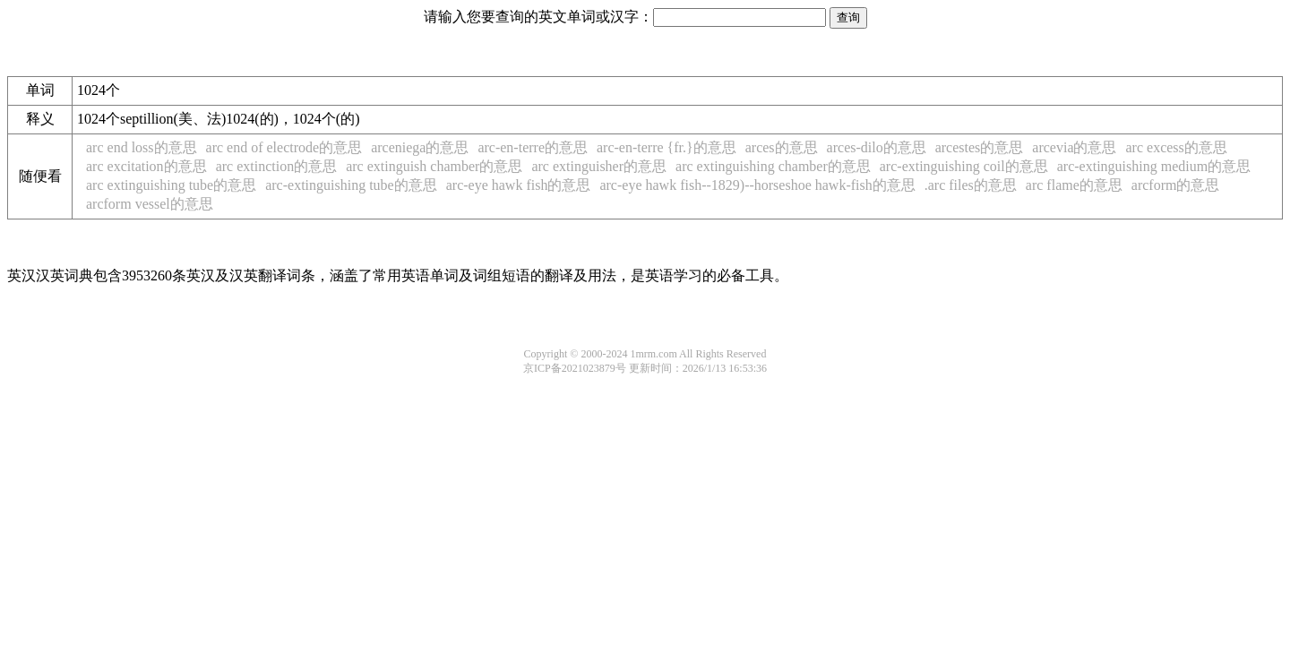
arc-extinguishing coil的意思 (964, 166)
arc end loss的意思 (141, 147)
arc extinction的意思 (277, 166)
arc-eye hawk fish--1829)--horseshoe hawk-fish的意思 (757, 185)
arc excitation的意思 (146, 166)
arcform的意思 (1175, 185)
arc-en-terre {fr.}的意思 (666, 147)
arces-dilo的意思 (876, 147)
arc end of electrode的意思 (284, 147)
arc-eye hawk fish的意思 (518, 185)
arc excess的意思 (1176, 147)
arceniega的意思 (420, 147)
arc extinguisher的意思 (598, 166)
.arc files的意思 (970, 185)
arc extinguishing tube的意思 (171, 185)
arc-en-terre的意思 (532, 147)
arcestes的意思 (979, 147)
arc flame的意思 (1074, 185)
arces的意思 (781, 147)
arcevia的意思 (1074, 147)
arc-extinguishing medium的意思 (1154, 166)
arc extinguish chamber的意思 (434, 166)
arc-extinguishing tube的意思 (351, 185)
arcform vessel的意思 (149, 203)
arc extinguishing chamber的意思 (773, 166)
